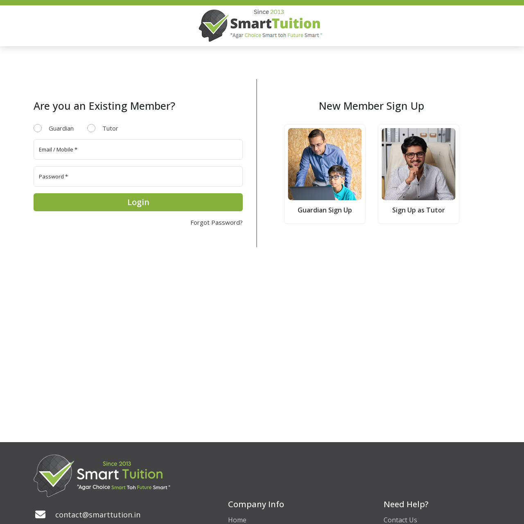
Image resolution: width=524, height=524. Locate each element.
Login (138, 202)
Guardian (61, 128)
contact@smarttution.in (97, 514)
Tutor (110, 128)
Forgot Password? (216, 222)
